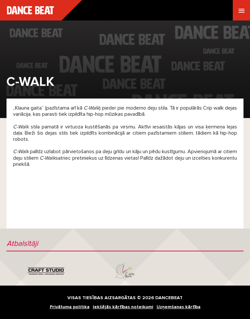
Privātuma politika (70, 307)
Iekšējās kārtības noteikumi (123, 307)
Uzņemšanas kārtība (179, 307)
